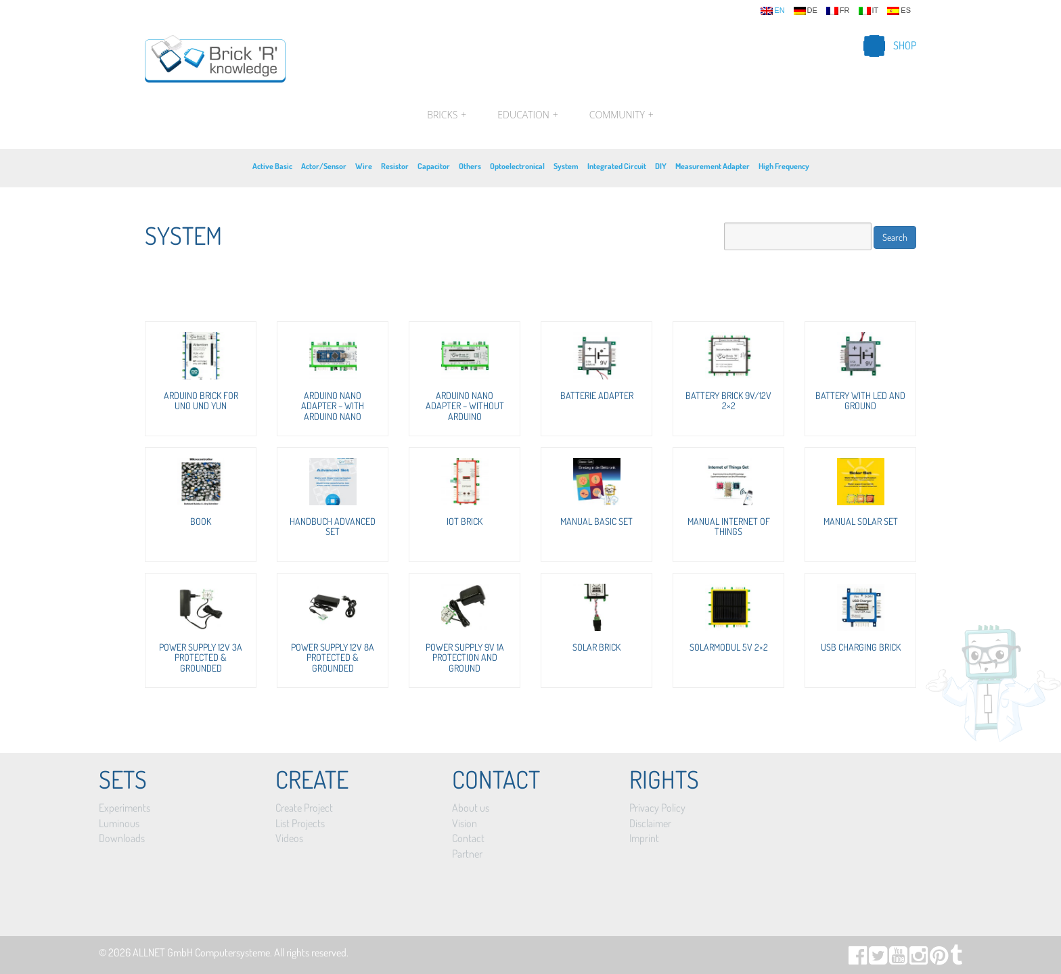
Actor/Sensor (323, 166)
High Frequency (784, 166)
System (566, 166)
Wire (363, 166)
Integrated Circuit (616, 166)
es (899, 11)
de (805, 11)
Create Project (304, 807)
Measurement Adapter (712, 166)
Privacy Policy (657, 807)
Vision (464, 823)
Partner (467, 853)
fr (838, 11)
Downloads (122, 838)
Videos (289, 838)
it (869, 11)
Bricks (446, 115)
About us (470, 807)
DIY (661, 166)
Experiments (124, 807)
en (772, 11)
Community (619, 115)
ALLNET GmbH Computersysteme (201, 952)
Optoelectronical (517, 166)
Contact (468, 838)
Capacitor (433, 166)
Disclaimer (650, 823)
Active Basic (272, 166)
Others (470, 166)
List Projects (300, 823)
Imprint (644, 838)
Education (527, 115)
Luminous (119, 823)
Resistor (395, 166)
